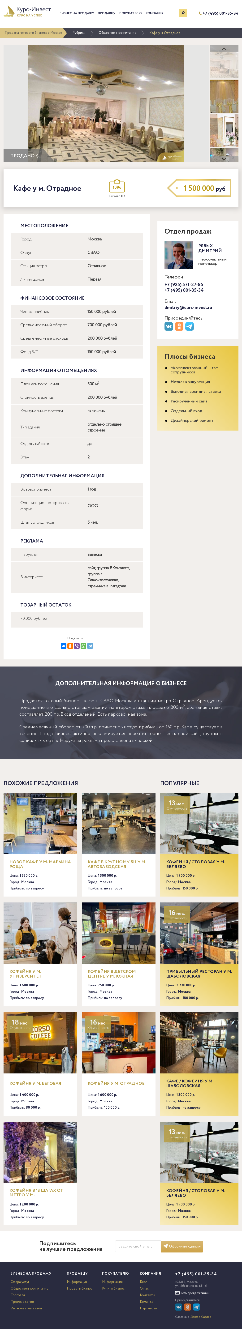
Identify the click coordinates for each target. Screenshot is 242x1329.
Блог (143, 1282)
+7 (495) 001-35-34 (220, 14)
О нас (144, 1288)
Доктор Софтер (200, 1317)
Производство (22, 1301)
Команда (146, 1301)
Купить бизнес (113, 1288)
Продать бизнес (79, 1288)
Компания (155, 13)
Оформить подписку (182, 1246)
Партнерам (148, 1308)
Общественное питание (117, 32)
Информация (77, 1282)
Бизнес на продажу (77, 13)
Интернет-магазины (26, 1308)
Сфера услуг (20, 1282)
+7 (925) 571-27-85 (183, 284)
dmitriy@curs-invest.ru (188, 307)
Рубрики (79, 32)
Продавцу (106, 13)
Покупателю (130, 13)
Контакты (147, 1295)
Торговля (18, 1295)
